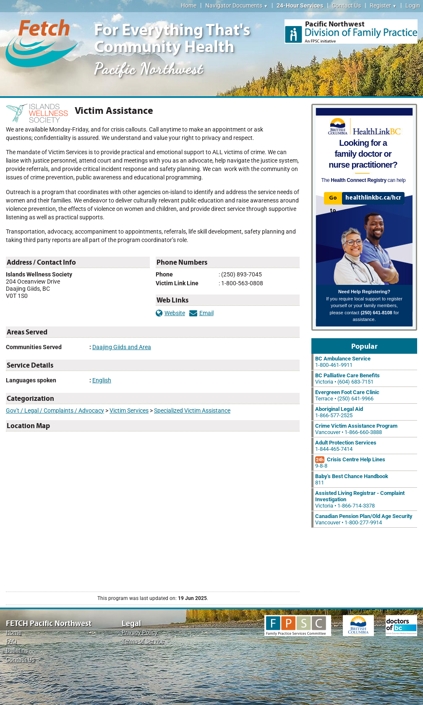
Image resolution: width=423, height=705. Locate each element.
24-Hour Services (300, 5)
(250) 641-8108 (376, 312)
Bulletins (17, 650)
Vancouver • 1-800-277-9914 (364, 519)
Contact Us (346, 5)
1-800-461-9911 (343, 361)
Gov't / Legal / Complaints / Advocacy (55, 410)
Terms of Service (143, 641)
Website (170, 313)
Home (188, 5)
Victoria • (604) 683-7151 (347, 378)
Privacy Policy (140, 632)
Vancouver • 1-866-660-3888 (356, 429)
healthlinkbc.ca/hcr (373, 198)
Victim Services (129, 410)
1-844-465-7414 (345, 445)
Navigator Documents (236, 5)
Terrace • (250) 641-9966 (347, 395)
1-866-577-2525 (339, 412)
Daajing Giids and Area (121, 347)
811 (351, 479)
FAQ (11, 641)
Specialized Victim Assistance (192, 410)
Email (201, 313)
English (101, 380)
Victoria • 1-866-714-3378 (360, 499)
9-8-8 (350, 462)
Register (383, 5)
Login (412, 5)
